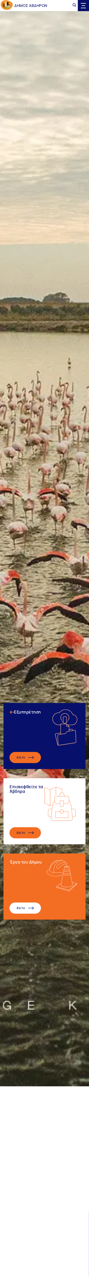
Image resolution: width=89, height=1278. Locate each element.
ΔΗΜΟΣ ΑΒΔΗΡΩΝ (30, 5)
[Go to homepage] (7, 5)
